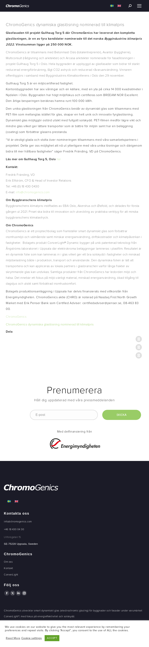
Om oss (8, 561)
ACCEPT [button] (52, 638)
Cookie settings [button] (31, 638)
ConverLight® (11, 616)
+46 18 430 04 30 (14, 529)
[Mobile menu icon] (139, 6)
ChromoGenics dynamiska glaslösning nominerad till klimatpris (50, 324)
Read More (13, 638)
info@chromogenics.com (18, 521)
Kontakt (8, 568)
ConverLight (11, 574)
